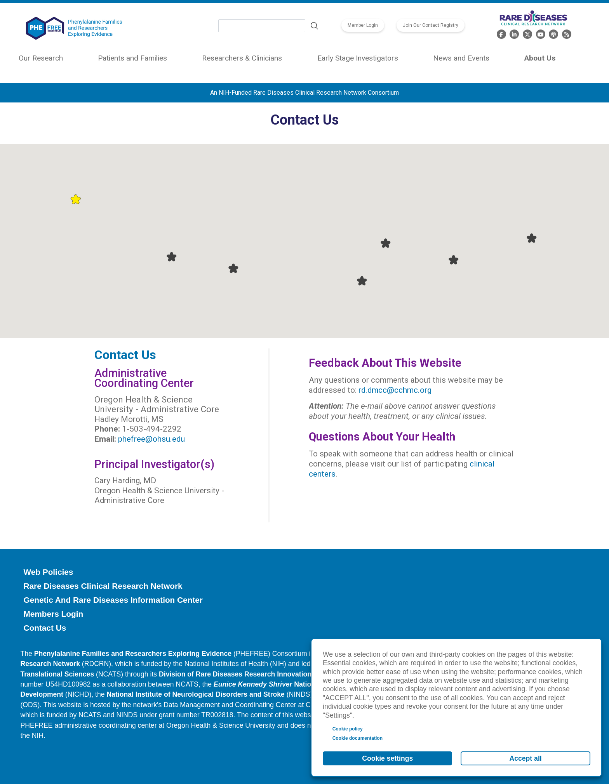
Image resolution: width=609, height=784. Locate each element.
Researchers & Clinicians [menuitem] (242, 58)
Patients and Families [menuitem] (132, 58)
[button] (75, 199)
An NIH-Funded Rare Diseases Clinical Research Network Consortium (304, 92)
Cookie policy (347, 729)
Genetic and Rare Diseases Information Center (113, 599)
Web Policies (48, 571)
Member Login (363, 25)
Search (314, 26)
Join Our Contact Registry (430, 25)
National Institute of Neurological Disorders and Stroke (195, 694)
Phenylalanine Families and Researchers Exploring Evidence (132, 653)
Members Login (53, 613)
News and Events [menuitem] (461, 58)
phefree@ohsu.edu (151, 439)
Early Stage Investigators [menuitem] (357, 58)
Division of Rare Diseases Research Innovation (235, 674)
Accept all (526, 758)
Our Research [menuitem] (41, 58)
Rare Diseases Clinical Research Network (102, 585)
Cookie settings (387, 758)
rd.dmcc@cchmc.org (395, 390)
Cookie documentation (357, 738)
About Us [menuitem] (539, 58)
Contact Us (44, 627)
